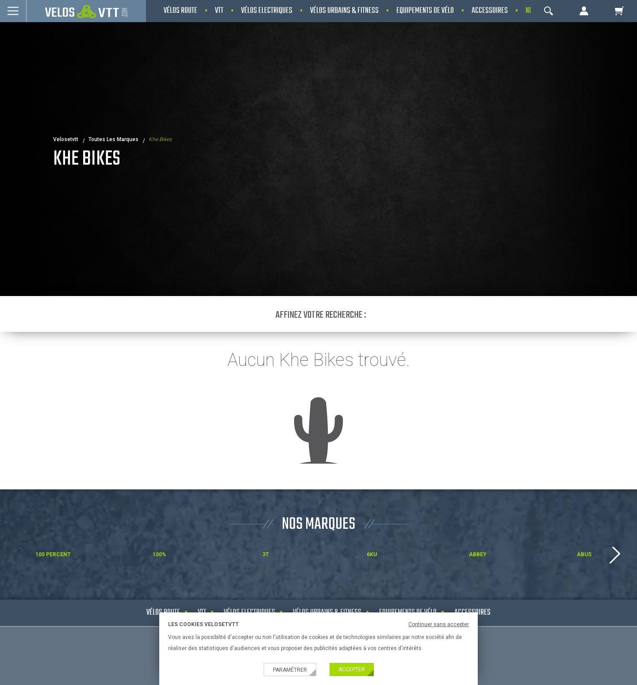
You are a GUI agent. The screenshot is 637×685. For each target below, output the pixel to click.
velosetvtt (65, 139)
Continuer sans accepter (438, 624)
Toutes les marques (113, 139)
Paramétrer (290, 670)
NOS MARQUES (318, 524)
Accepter (351, 669)
